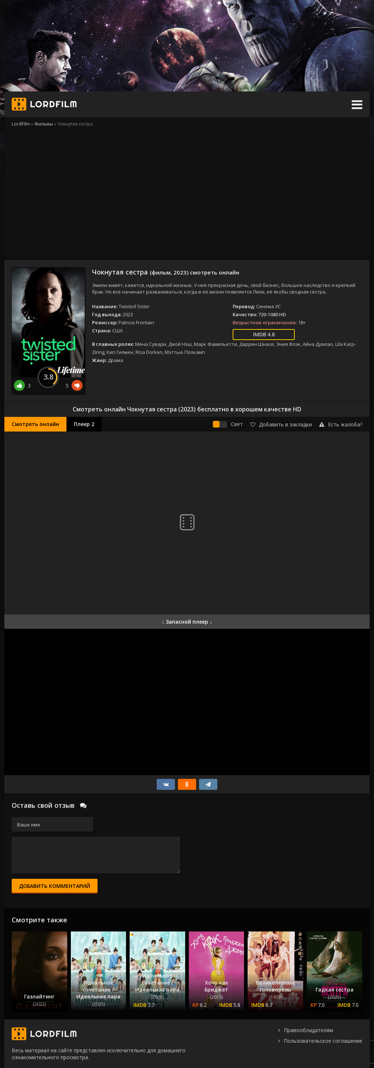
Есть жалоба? (340, 424)
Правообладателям (308, 1030)
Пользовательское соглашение (323, 1040)
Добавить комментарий (54, 885)
